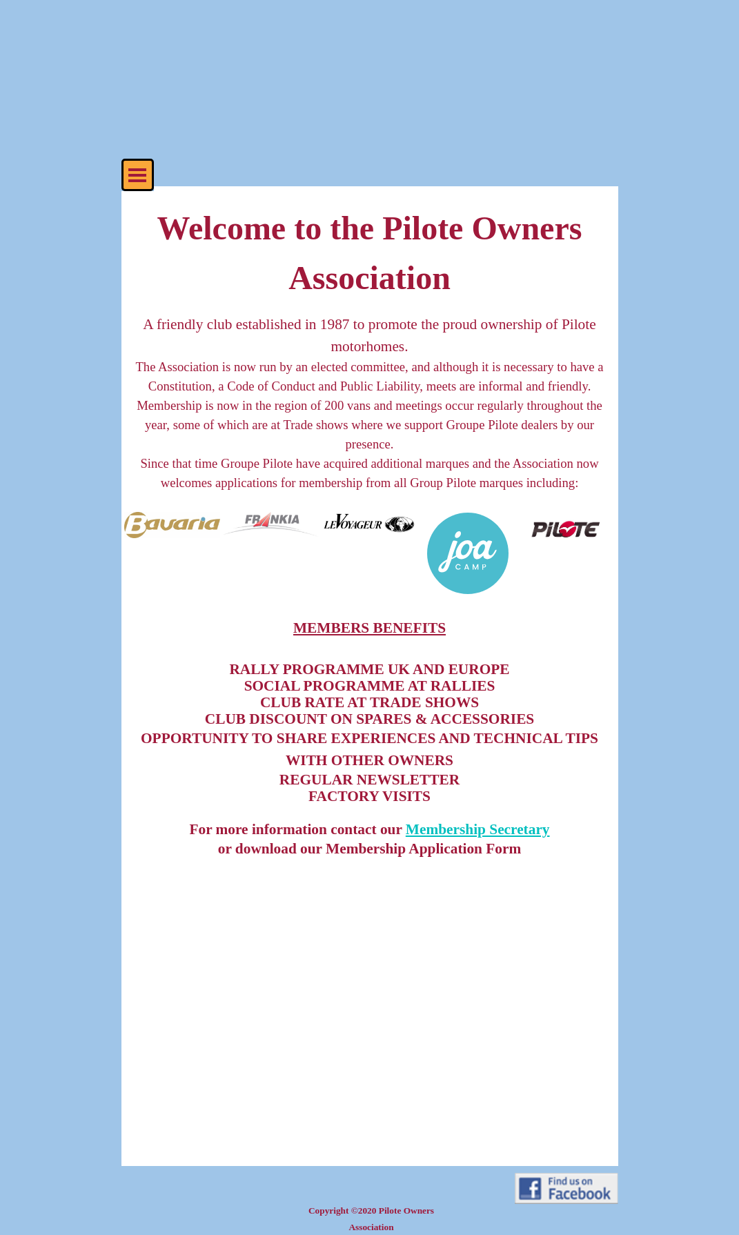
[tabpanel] (369, 356)
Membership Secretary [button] (478, 829)
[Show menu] (137, 175)
